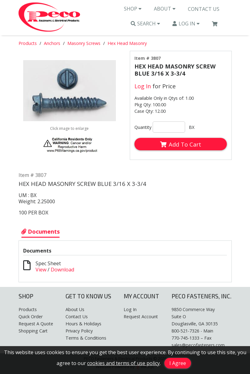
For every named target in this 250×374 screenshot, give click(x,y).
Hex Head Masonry (127, 43)
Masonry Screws (83, 43)
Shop (133, 8)
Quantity (142, 127)
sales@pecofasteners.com (198, 345)
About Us (75, 309)
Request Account (141, 316)
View (41, 269)
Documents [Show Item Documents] (40, 231)
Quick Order (31, 316)
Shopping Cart (33, 331)
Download (62, 269)
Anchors (52, 43)
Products (28, 43)
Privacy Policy (79, 331)
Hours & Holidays (83, 324)
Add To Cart (180, 144)
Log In (186, 23)
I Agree (177, 363)
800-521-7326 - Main (192, 331)
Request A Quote (36, 324)
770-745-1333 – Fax (191, 338)
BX (191, 127)
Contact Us (203, 9)
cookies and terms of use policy (123, 363)
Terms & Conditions (86, 338)
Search (145, 23)
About (165, 8)
